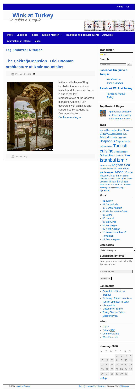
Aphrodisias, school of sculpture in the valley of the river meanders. (120, 115)
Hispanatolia (109, 305)
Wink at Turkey (32, 15)
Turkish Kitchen (51, 36)
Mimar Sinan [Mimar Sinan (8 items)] (115, 175)
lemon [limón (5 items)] (108, 165)
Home (120, 6)
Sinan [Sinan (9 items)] (112, 181)
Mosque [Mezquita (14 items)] (121, 172)
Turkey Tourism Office (114, 312)
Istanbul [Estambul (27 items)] (108, 160)
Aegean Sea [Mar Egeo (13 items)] (120, 165)
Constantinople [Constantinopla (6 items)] (121, 152)
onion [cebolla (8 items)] (103, 146)
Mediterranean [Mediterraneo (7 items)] (107, 172)
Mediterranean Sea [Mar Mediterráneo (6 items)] (108, 169)
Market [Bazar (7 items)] (113, 137)
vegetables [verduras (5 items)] (114, 187)
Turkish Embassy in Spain (116, 301)
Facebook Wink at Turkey (116, 88)
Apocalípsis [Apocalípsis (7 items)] (116, 134)
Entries (109, 330)
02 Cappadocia (110, 204)
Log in (106, 326)
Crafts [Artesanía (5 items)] (124, 134)
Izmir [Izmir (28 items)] (122, 160)
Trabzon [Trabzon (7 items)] (119, 184)
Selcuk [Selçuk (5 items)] (123, 179)
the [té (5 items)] (108, 187)
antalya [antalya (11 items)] (105, 133)
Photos (35, 35)
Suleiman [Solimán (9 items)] (122, 181)
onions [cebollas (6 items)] (109, 147)
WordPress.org (110, 337)
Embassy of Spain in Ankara (117, 298)
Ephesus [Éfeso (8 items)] (104, 190)
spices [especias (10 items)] (126, 155)
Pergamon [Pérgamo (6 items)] (104, 179)
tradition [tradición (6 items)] (127, 185)
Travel (10, 35)
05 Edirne (108, 215)
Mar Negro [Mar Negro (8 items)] (123, 168)
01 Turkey (108, 200)
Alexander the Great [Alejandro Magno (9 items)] (117, 130)
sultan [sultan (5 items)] (102, 185)
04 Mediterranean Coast (115, 211)
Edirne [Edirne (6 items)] (118, 156)
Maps (38, 41)
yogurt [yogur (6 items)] (122, 187)
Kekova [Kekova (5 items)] (102, 165)
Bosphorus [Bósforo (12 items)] (107, 141)
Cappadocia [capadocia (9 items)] (123, 141)
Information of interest (19, 41)
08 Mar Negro (110, 225)
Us (128, 6)
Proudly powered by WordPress (92, 386)
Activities (107, 35)
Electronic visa (110, 316)
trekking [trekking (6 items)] (103, 187)
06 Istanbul (108, 218)
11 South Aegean (111, 239)
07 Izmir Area (109, 222)
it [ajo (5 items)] (104, 130)
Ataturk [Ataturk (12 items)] (105, 137)
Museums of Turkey (113, 308)
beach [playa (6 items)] (125, 176)
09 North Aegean (111, 229)
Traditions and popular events (82, 35)
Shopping (22, 35)
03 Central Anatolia (112, 208)
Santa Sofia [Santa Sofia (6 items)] (115, 179)
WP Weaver (124, 386)
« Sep (103, 378)
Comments (111, 333)
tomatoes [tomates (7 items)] (109, 184)
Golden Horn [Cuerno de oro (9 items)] (107, 155)
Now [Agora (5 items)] (101, 130)
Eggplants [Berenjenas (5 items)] (122, 138)
